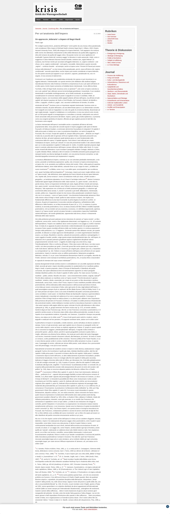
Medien (109, 43)
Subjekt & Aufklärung (114, 60)
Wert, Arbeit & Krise (114, 62)
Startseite (38, 28)
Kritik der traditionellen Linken (117, 103)
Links (61, 19)
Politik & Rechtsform (114, 58)
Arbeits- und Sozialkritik (115, 105)
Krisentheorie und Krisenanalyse (118, 100)
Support (53, 19)
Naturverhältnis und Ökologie (117, 98)
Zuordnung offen (53, 28)
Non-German (111, 36)
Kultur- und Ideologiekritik (116, 80)
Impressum (69, 19)
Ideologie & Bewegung (115, 56)
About (38, 19)
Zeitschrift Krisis (112, 39)
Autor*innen (111, 34)
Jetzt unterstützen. (90, 509)
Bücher (109, 41)
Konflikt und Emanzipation (116, 107)
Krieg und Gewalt (113, 78)
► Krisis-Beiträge (113, 65)
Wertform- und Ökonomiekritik (117, 91)
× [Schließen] (167, 506)
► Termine (111, 109)
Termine (45, 19)
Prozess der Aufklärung (115, 75)
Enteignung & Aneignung (115, 53)
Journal (44, 28)
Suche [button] (78, 19)
